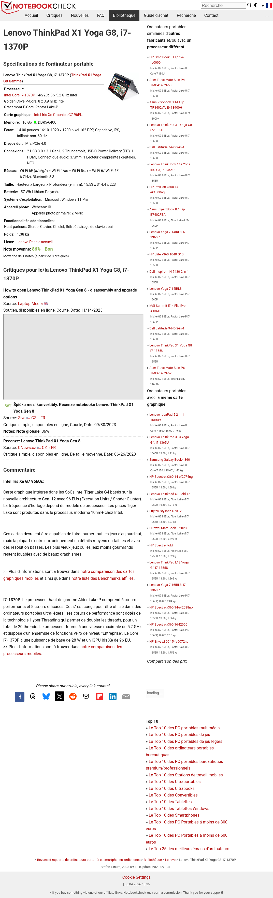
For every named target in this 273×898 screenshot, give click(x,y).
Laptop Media (30, 303)
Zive (21, 417)
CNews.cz (27, 447)
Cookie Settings (136, 877)
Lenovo (170, 860)
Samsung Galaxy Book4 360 (169, 459)
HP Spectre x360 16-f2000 (168, 624)
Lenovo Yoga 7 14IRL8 (165, 289)
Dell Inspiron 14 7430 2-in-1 (169, 271)
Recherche (186, 15)
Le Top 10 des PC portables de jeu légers (185, 741)
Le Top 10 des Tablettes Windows (179, 808)
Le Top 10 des (162, 822)
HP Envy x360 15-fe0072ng (168, 641)
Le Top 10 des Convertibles (173, 795)
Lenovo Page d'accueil (35, 242)
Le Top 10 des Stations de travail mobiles (186, 775)
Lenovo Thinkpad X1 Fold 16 (169, 494)
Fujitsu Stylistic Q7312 (165, 511)
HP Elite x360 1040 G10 (166, 254)
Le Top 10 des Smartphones (174, 815)
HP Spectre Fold (161, 545)
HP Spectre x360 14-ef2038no (171, 607)
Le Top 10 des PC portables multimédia (184, 728)
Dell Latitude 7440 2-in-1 (166, 147)
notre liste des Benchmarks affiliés (102, 578)
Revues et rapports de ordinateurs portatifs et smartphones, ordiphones (88, 860)
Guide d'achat (156, 15)
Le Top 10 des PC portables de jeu (179, 734)
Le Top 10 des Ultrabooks (171, 788)
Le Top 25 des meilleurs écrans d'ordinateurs (189, 848)
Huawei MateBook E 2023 (167, 528)
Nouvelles (80, 15)
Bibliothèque (124, 15)
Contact (211, 15)
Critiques (54, 15)
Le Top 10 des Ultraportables (174, 781)
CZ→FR (38, 417)
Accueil (31, 15)
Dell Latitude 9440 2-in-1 (166, 328)
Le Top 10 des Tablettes (170, 801)
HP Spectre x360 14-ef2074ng (171, 477)
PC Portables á (189, 822)
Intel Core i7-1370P (19, 95)
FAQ (101, 15)
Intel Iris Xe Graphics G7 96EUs (59, 115)
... (267, 15)
